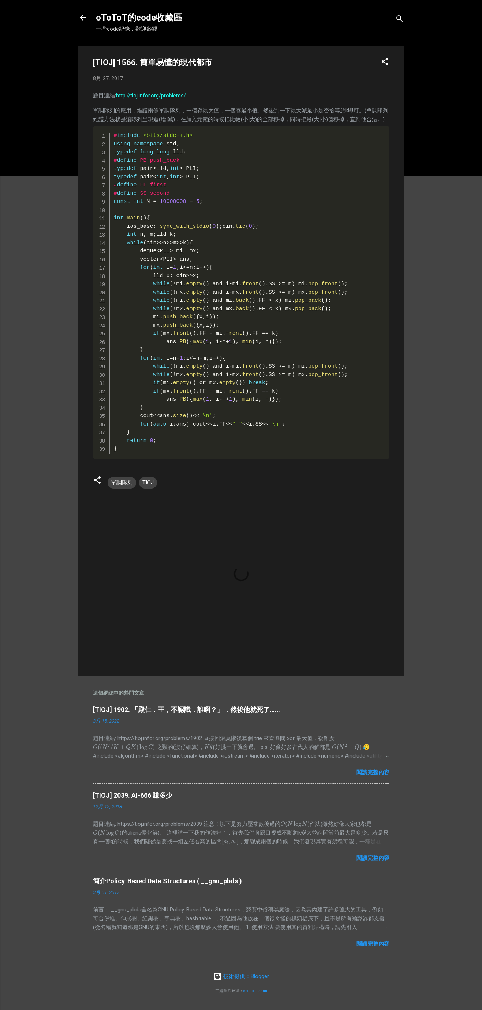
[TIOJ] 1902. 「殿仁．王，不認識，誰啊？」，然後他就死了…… (186, 709)
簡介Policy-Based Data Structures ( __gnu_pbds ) (167, 881)
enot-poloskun (255, 990)
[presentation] (124, 747)
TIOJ (148, 482)
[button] (385, 62)
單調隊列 (122, 482)
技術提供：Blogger (241, 976)
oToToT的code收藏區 (139, 17)
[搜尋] (399, 20)
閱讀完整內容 (372, 772)
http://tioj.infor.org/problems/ (151, 95)
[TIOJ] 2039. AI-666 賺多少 (132, 795)
